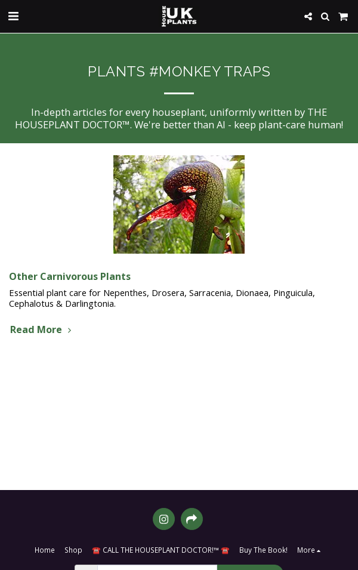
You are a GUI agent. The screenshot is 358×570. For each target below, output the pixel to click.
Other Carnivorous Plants (70, 276)
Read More (42, 329)
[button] (13, 16)
